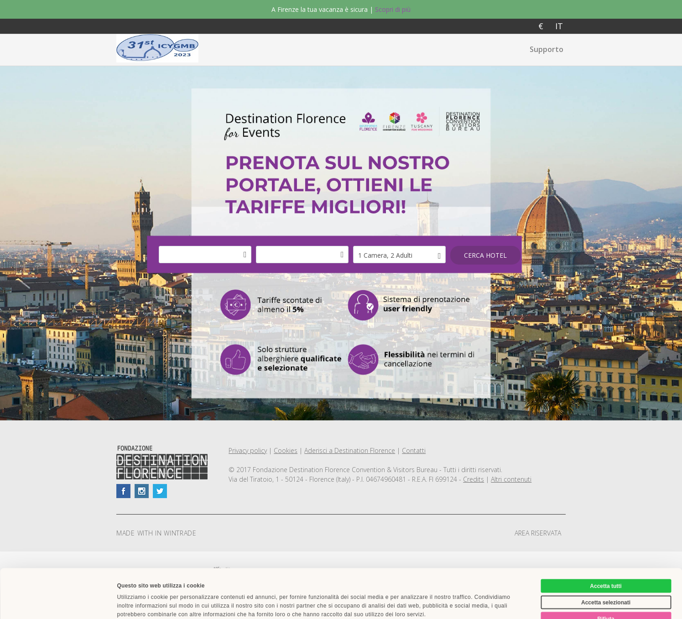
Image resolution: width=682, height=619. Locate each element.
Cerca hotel (485, 255)
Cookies (285, 450)
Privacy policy (248, 450)
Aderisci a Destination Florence (349, 450)
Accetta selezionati (605, 553)
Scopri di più (393, 9)
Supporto (546, 49)
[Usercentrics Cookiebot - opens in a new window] (59, 602)
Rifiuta (605, 570)
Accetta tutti (605, 537)
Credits (473, 479)
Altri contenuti (511, 479)
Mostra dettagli (427, 602)
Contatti (414, 450)
